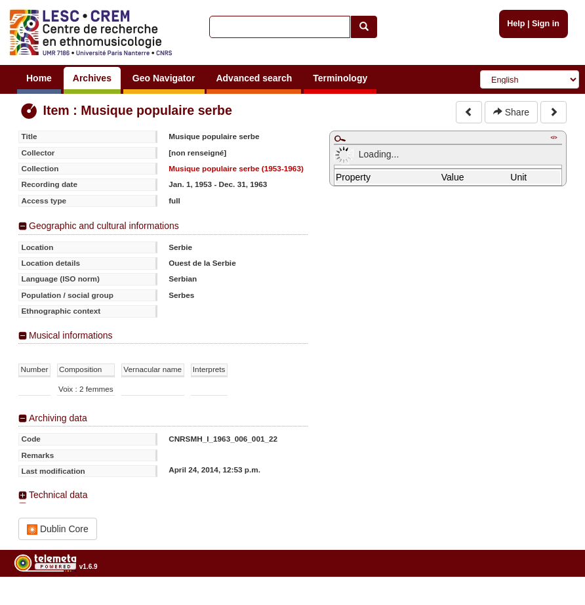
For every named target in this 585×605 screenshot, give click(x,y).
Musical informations (71, 335)
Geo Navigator (163, 78)
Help (516, 23)
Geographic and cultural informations (104, 225)
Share (511, 112)
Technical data (58, 495)
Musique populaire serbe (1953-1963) (236, 168)
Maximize (340, 138)
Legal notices (552, 600)
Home (39, 78)
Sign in (545, 23)
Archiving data (58, 418)
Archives (92, 78)
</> (553, 137)
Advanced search (254, 78)
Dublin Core (58, 529)
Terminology (340, 78)
